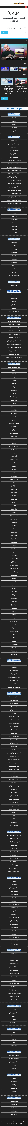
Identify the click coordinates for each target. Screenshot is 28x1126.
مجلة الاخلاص (14, 647)
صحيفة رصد (14, 637)
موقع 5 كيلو (14, 383)
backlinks (14, 683)
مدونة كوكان (14, 436)
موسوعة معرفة (14, 644)
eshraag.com (9, 1123)
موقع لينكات (14, 618)
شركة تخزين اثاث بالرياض (14, 321)
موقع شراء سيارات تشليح (14, 990)
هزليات (14, 578)
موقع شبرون (14, 608)
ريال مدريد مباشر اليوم (14, 1055)
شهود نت (14, 502)
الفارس (14, 545)
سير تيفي (14, 1039)
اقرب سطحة (14, 147)
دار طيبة (14, 628)
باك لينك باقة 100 (14, 858)
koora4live (14, 249)
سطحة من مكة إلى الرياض (14, 167)
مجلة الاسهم (14, 416)
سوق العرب (14, 845)
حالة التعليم (14, 575)
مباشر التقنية (14, 509)
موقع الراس (14, 562)
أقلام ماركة (14, 226)
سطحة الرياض (14, 140)
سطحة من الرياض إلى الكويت (14, 200)
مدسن (14, 466)
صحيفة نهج (14, 439)
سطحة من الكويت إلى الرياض (14, 203)
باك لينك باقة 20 (14, 851)
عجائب (14, 453)
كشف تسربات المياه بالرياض (14, 347)
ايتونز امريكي (14, 713)
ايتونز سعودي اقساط (14, 716)
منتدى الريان (14, 654)
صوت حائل (14, 601)
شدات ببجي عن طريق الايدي (14, 753)
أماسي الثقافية (14, 459)
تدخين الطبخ (14, 595)
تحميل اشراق (14, 486)
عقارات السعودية (14, 1104)
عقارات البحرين (14, 1111)
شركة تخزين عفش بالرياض (14, 327)
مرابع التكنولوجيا (14, 406)
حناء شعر (14, 812)
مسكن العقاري (14, 1114)
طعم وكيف (14, 499)
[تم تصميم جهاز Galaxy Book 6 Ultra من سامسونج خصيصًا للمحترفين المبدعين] (23, 69)
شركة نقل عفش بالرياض (14, 324)
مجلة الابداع (14, 472)
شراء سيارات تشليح (14, 986)
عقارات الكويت (14, 1101)
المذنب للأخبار (14, 558)
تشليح (14, 980)
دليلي (14, 380)
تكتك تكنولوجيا (14, 433)
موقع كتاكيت (14, 631)
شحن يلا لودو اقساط (14, 720)
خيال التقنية (14, 410)
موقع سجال (14, 548)
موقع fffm (14, 651)
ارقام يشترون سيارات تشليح (14, 993)
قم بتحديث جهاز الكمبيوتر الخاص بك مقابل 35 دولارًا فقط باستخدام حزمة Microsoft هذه (8, 90)
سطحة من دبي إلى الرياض (14, 183)
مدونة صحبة (14, 512)
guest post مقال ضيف (14, 842)
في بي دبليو (14, 585)
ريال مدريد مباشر (14, 894)
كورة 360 (14, 265)
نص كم (14, 387)
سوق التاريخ (14, 848)
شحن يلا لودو (14, 782)
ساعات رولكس (14, 219)
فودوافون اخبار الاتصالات (14, 687)
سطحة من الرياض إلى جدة (14, 160)
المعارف (14, 482)
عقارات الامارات (14, 1107)
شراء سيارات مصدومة (14, 996)
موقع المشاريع (14, 565)
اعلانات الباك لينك (14, 680)
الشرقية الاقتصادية (14, 423)
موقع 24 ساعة (14, 396)
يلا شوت (14, 117)
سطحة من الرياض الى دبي (14, 180)
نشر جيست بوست (14, 838)
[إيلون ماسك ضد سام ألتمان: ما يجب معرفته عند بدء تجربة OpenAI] (5, 69)
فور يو (14, 772)
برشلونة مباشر (14, 891)
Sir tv (14, 1032)
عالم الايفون (14, 426)
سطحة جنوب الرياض (14, 973)
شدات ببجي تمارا (14, 700)
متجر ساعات (14, 229)
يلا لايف (14, 1009)
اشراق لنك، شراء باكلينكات (14, 677)
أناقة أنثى (14, 456)
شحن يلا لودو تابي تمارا (14, 759)
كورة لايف (14, 242)
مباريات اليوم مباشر (14, 311)
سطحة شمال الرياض (14, 150)
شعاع (14, 529)
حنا (14, 815)
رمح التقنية (14, 492)
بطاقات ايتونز (14, 792)
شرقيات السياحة (14, 515)
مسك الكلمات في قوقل (14, 367)
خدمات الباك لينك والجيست (14, 835)
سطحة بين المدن (14, 960)
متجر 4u (14, 749)
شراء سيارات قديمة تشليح (14, 1000)
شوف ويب (14, 413)
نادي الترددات (14, 476)
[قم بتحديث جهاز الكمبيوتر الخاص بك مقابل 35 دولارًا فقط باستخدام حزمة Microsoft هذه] (14, 69)
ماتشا (14, 819)
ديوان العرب (14, 532)
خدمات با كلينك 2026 (14, 868)
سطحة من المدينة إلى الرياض (14, 196)
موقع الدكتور (14, 591)
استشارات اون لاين (14, 479)
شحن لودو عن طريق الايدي (14, 786)
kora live (14, 301)
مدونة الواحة (14, 614)
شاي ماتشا (14, 822)
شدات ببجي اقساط (14, 696)
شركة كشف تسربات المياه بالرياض (14, 341)
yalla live (14, 1068)
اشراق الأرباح (14, 522)
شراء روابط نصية (14, 670)
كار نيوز (14, 443)
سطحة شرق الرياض (14, 154)
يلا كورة (14, 1091)
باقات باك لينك (14, 674)
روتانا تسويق (14, 469)
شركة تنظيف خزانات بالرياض (14, 344)
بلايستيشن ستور (14, 796)
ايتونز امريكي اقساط (14, 766)
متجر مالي (14, 390)
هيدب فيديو (14, 489)
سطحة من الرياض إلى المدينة (14, 193)
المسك (14, 581)
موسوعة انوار (14, 519)
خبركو (14, 393)
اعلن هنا (14, 370)
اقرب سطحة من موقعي (14, 144)
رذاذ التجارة (14, 496)
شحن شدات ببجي (14, 776)
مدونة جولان (14, 542)
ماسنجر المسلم (14, 621)
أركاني (14, 505)
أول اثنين (14, 588)
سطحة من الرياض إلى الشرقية (14, 177)
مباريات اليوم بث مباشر (14, 275)
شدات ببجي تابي (14, 706)
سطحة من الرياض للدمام (14, 173)
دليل (14, 634)
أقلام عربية (14, 538)
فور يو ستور (14, 746)
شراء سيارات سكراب (14, 983)
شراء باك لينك (14, 664)
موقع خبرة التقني (14, 446)
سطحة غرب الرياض (14, 157)
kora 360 (14, 272)
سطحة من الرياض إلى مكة (14, 163)
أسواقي (14, 430)
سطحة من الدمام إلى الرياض (14, 190)
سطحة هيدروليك (14, 963)
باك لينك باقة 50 (14, 855)
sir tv (14, 1042)
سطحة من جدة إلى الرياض (14, 187)
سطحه (14, 957)
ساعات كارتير (14, 216)
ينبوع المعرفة (14, 571)
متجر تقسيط (14, 733)
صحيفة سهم (14, 624)
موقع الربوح (14, 598)
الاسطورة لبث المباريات (14, 1022)
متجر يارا (14, 525)
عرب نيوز (14, 420)
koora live (14, 252)
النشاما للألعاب (14, 568)
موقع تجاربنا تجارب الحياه (14, 871)
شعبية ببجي (14, 789)
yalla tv (14, 1016)
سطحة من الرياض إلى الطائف (14, 170)
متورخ (14, 463)
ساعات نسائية (14, 223)
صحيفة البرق (14, 604)
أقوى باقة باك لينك (14, 865)
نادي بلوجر (14, 449)
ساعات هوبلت (14, 233)
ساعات (14, 213)
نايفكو (14, 641)
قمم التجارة (14, 611)
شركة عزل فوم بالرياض (14, 337)
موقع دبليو (14, 555)
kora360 (14, 246)
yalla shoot (14, 124)
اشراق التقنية (14, 400)
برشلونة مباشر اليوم (14, 1058)
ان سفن (14, 403)
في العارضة (14, 1088)
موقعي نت (14, 552)
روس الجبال (14, 535)
